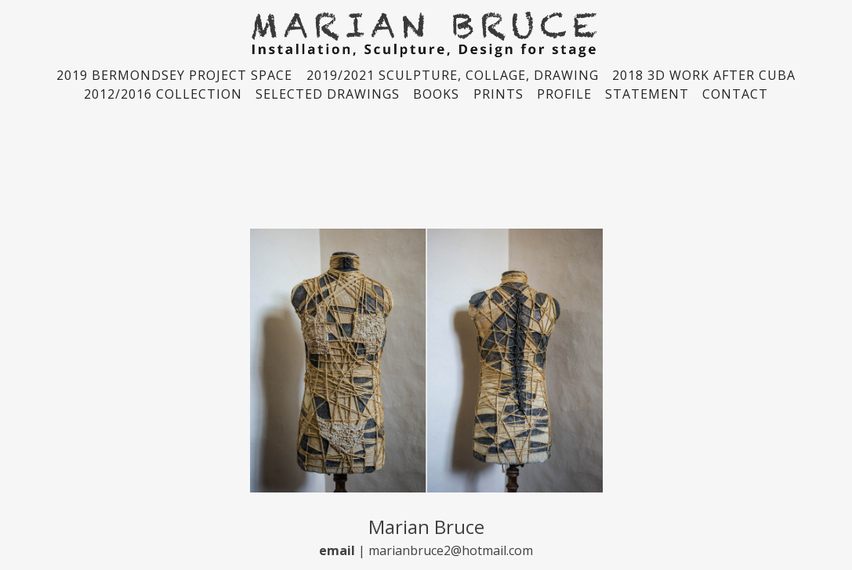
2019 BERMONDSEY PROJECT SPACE (174, 75)
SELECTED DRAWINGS (328, 94)
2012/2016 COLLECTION (163, 94)
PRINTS (498, 94)
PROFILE (564, 94)
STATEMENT (647, 94)
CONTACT (735, 94)
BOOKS (436, 94)
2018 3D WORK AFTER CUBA (704, 75)
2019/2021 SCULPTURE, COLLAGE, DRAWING (452, 75)
